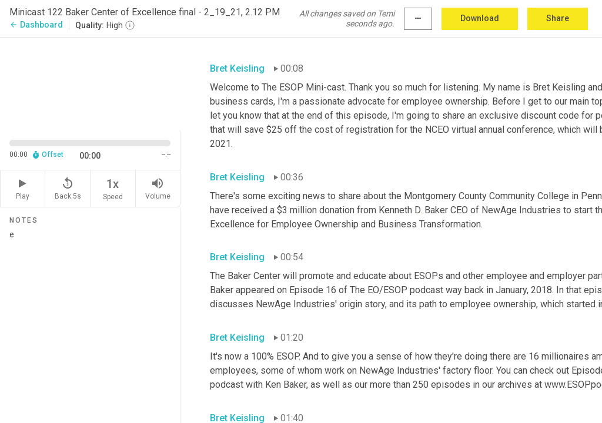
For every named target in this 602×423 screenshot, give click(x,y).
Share (557, 18)
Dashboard (36, 24)
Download (479, 18)
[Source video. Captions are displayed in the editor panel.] (90, 83)
